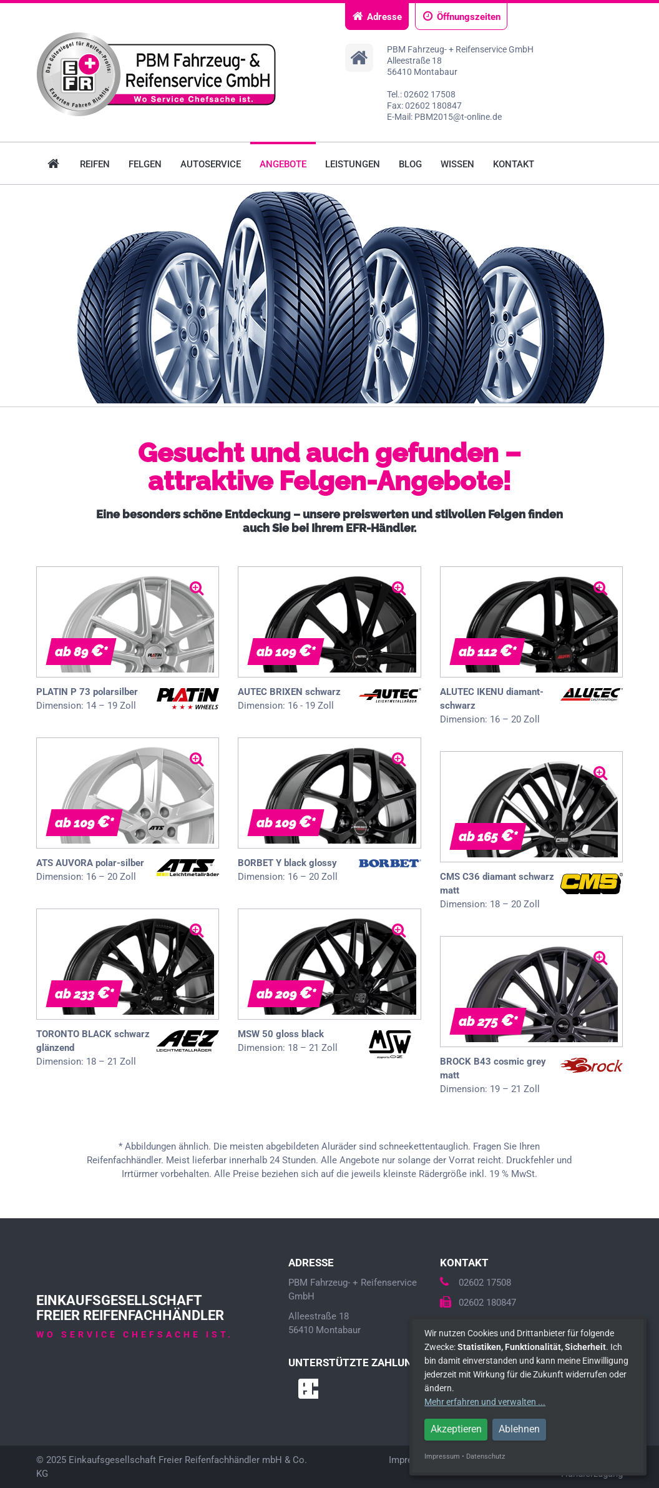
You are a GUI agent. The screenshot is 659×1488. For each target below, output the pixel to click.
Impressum (442, 1456)
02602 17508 (475, 1282)
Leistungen (352, 164)
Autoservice (210, 164)
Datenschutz (485, 1456)
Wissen (457, 164)
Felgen (145, 164)
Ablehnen (519, 1429)
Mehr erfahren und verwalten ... (484, 1402)
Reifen (95, 164)
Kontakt (513, 164)
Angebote (283, 164)
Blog (410, 164)
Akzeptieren (456, 1429)
